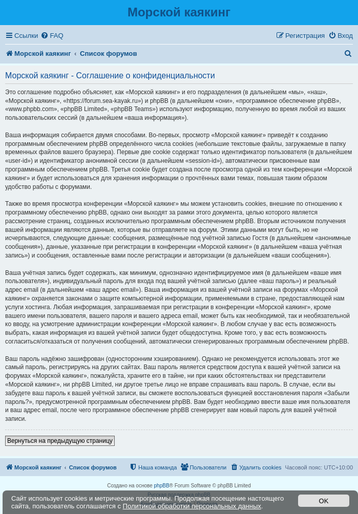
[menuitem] (51, 35)
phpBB (162, 485)
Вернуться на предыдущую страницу (60, 440)
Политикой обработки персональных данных (192, 506)
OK (324, 501)
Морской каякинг (179, 12)
